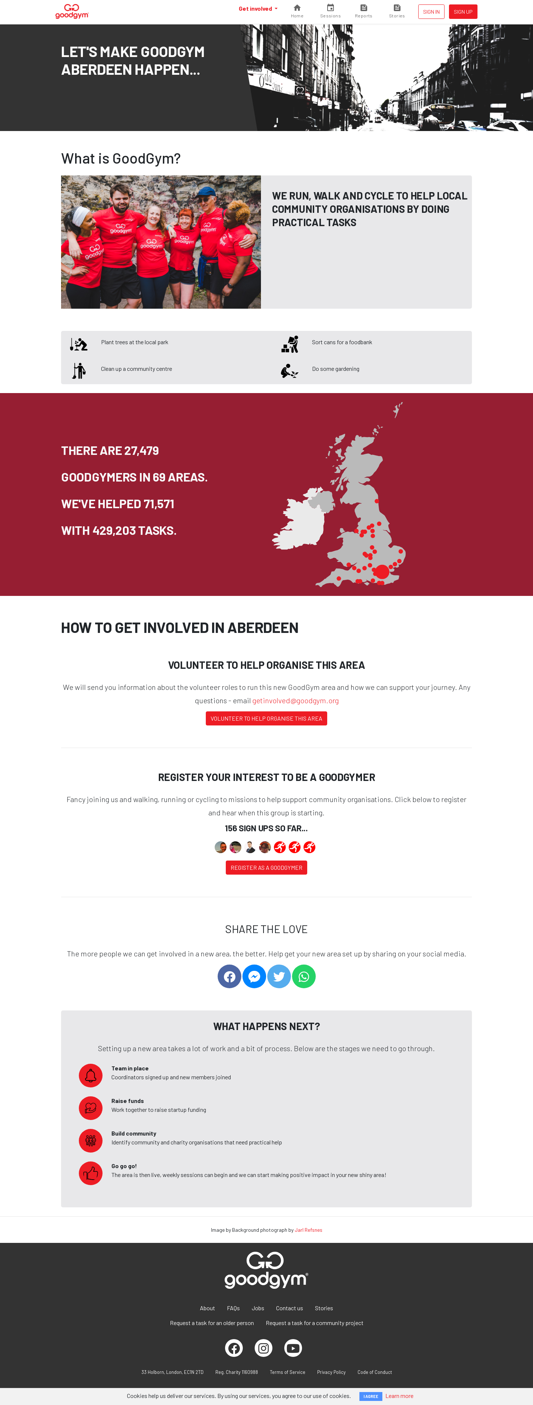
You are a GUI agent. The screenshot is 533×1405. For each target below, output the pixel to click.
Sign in (431, 12)
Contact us (289, 1307)
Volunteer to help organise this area (266, 718)
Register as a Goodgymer (266, 867)
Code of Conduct (375, 1372)
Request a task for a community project (314, 1322)
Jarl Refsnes (308, 1230)
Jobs (258, 1307)
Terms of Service (287, 1372)
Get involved (256, 8)
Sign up (463, 12)
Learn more (399, 1395)
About (207, 1307)
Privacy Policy (331, 1372)
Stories (324, 1307)
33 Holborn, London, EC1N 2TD (172, 1372)
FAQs (233, 1307)
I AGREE (370, 1396)
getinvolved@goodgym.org (295, 700)
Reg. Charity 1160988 (236, 1372)
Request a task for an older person (212, 1322)
